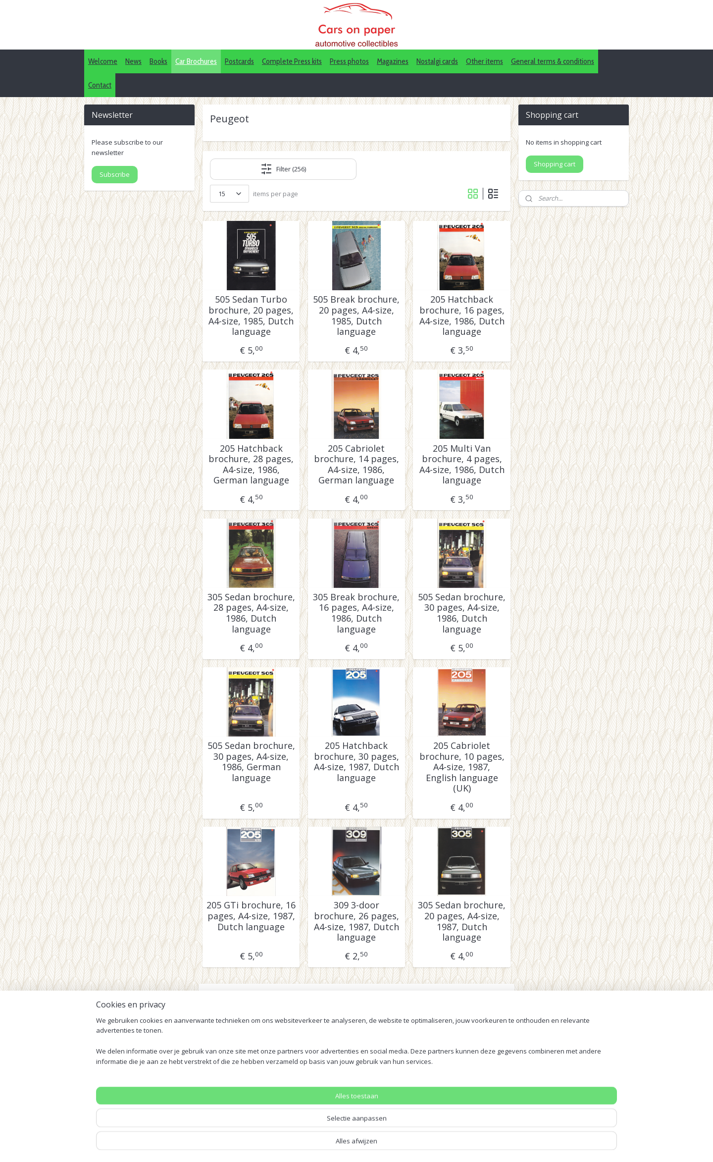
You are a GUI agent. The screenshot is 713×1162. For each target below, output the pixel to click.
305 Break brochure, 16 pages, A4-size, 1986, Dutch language (356, 613)
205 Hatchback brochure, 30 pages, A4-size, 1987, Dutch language (356, 761)
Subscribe (115, 174)
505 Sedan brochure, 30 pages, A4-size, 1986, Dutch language (462, 613)
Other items (484, 61)
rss (373, 1144)
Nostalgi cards (437, 61)
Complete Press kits (292, 61)
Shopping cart (554, 163)
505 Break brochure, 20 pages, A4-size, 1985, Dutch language (356, 315)
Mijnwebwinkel (498, 1144)
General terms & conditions (552, 61)
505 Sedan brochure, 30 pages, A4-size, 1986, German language (251, 761)
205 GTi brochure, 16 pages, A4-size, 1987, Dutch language (251, 916)
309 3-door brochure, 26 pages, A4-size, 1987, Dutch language (356, 921)
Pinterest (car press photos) (350, 1105)
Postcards (239, 61)
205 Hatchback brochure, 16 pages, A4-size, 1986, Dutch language (462, 315)
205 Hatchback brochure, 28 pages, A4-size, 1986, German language (251, 464)
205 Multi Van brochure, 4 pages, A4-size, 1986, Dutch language (462, 464)
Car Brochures (196, 61)
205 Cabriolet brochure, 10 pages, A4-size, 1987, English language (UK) (462, 767)
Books (158, 61)
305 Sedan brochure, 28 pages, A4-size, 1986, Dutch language (251, 613)
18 (411, 1018)
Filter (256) (283, 169)
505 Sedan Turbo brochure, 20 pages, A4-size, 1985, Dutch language (251, 315)
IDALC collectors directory (348, 1094)
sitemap (352, 1144)
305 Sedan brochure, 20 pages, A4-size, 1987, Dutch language (462, 921)
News (133, 61)
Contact (99, 85)
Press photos (349, 61)
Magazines (392, 61)
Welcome (102, 61)
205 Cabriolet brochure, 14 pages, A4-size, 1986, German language (356, 464)
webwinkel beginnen (411, 1144)
